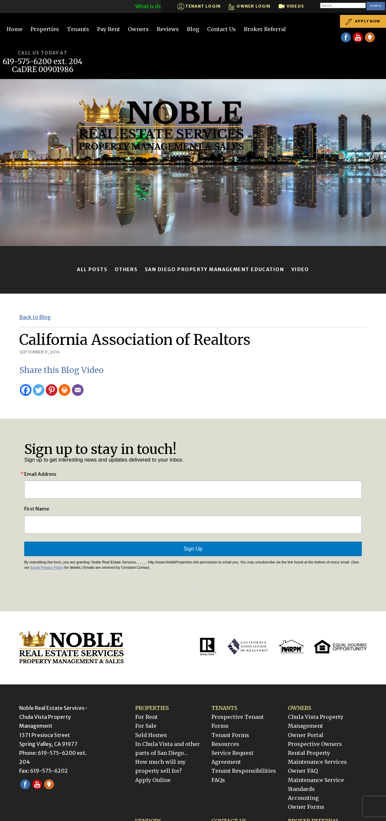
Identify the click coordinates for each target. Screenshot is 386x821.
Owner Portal (305, 735)
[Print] (64, 390)
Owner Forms (306, 806)
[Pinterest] (51, 390)
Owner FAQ (303, 770)
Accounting (303, 798)
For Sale (145, 725)
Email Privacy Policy (46, 567)
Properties (44, 29)
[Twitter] (38, 390)
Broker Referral (265, 29)
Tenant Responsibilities (243, 770)
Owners (138, 29)
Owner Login (249, 6)
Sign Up (193, 549)
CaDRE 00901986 (43, 69)
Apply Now (363, 21)
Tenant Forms (230, 735)
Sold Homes (151, 735)
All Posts (92, 269)
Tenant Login (199, 6)
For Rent (146, 717)
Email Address (40, 474)
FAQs (218, 780)
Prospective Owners (315, 744)
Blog (193, 29)
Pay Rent (108, 29)
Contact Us (221, 29)
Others (126, 269)
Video (300, 269)
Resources (225, 744)
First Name (36, 509)
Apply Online (153, 780)
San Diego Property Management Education (214, 269)
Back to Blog (35, 317)
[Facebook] (25, 390)
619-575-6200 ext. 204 (43, 62)
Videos (291, 6)
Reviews (168, 29)
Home (15, 29)
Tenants (78, 29)
